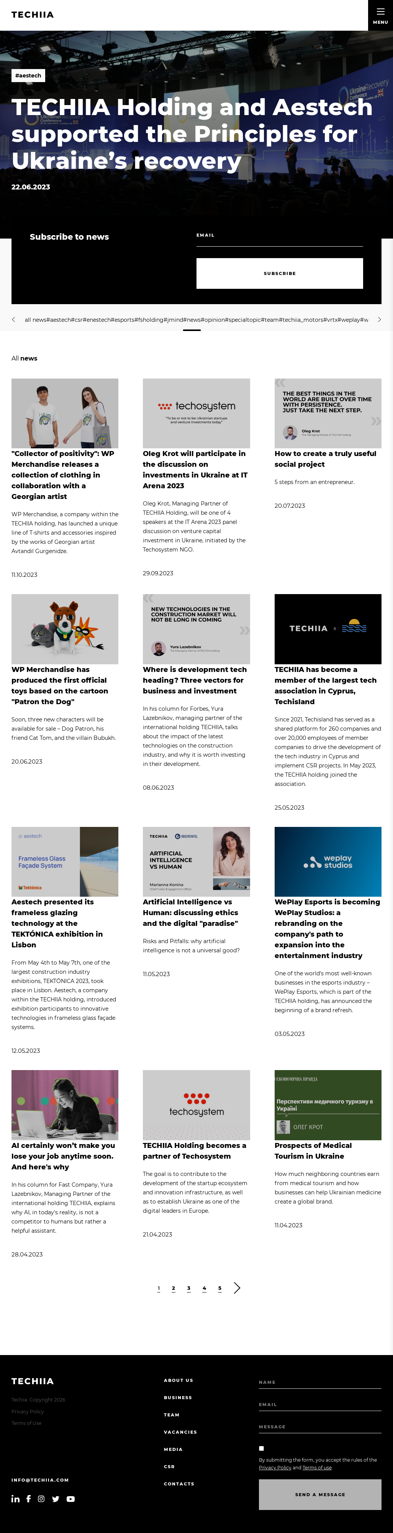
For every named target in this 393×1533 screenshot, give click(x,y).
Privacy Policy (27, 1411)
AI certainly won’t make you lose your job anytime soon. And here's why (63, 1156)
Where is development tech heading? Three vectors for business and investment (195, 680)
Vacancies (180, 1432)
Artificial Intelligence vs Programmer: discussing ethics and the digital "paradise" (190, 913)
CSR (169, 1466)
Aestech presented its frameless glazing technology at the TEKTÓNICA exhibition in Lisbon (57, 923)
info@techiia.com (40, 1480)
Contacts (179, 1484)
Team (172, 1415)
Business (178, 1397)
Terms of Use (26, 1423)
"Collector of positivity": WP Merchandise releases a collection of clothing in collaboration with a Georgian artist (62, 475)
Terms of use (317, 1467)
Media (173, 1449)
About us (178, 1380)
